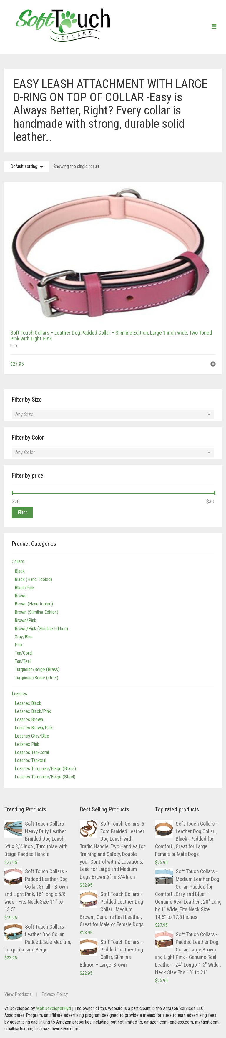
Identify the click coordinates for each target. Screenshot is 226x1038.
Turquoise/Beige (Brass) (37, 669)
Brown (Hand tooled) (34, 604)
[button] (213, 364)
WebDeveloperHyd (53, 1008)
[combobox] (113, 414)
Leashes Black (28, 703)
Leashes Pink (27, 744)
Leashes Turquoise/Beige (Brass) (45, 768)
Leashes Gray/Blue (32, 736)
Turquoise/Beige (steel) (36, 678)
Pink (13, 345)
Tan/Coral (23, 653)
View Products (18, 994)
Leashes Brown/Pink (34, 728)
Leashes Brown (29, 719)
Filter (22, 512)
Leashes (19, 693)
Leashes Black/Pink (33, 711)
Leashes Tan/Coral (32, 752)
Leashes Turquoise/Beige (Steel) (45, 777)
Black (20, 571)
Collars (18, 561)
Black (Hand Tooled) (33, 579)
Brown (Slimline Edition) (36, 612)
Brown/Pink (25, 620)
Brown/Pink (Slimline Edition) (41, 628)
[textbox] (113, 414)
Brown (20, 595)
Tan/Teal (23, 661)
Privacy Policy (54, 994)
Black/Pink (24, 587)
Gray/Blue (24, 637)
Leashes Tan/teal (30, 760)
